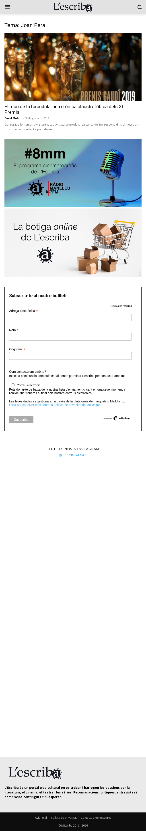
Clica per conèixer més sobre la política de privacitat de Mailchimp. (55, 405)
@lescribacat (73, 455)
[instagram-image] (36, 496)
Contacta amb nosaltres (96, 818)
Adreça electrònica (23, 311)
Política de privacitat (64, 818)
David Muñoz (13, 118)
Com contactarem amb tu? (27, 371)
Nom (14, 330)
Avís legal (41, 818)
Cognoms (17, 349)
